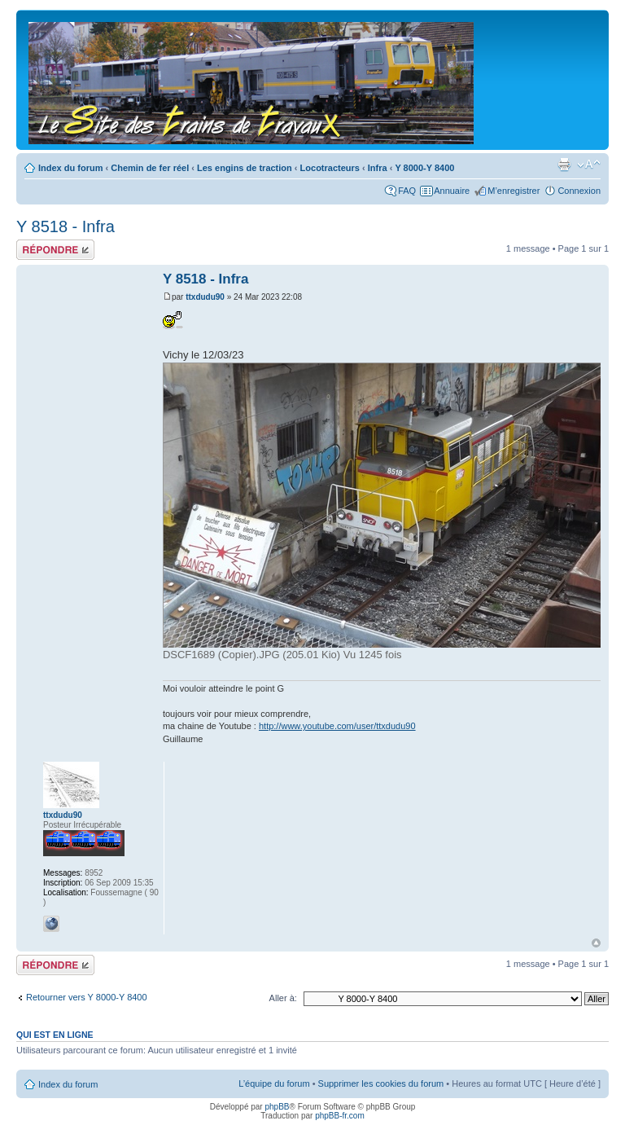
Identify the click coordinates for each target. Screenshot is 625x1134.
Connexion (579, 191)
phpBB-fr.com (340, 1115)
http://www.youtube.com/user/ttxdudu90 (337, 726)
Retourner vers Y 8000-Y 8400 (86, 997)
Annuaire (452, 191)
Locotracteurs (330, 168)
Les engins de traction (244, 168)
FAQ (407, 191)
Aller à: (283, 998)
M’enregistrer (513, 191)
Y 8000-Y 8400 (424, 168)
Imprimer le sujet (564, 164)
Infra (377, 168)
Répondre (55, 250)
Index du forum (70, 168)
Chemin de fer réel (150, 168)
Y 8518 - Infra (65, 226)
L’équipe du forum (273, 1083)
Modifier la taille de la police (589, 164)
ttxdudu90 (205, 296)
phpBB (276, 1106)
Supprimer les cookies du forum (381, 1083)
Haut (596, 942)
